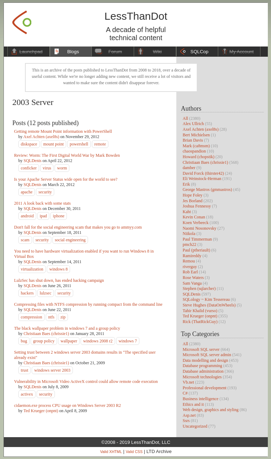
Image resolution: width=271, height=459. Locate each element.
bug (24, 341)
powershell (79, 144)
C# (185, 393)
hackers (27, 293)
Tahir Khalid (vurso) (200, 310)
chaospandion (194, 151)
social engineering (70, 239)
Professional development (204, 387)
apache (26, 192)
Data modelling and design (205, 360)
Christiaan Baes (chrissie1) (205, 162)
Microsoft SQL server (201, 349)
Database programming (202, 365)
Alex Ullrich (193, 123)
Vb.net (188, 382)
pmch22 (189, 244)
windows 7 (128, 341)
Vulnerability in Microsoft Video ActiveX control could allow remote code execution (86, 381)
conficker (29, 168)
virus (47, 168)
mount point (53, 144)
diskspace (29, 144)
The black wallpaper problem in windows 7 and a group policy (67, 328)
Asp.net (189, 415)
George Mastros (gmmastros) (207, 189)
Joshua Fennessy (197, 206)
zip (63, 317)
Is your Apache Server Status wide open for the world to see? (66, 179)
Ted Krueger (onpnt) (200, 316)
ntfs (51, 317)
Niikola (189, 233)
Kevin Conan (194, 217)
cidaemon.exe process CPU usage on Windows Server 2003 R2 (67, 405)
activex (27, 394)
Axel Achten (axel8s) (201, 129)
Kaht (187, 211)
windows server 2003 (52, 370)
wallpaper (69, 341)
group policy (44, 341)
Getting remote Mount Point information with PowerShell (63, 131)
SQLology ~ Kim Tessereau (206, 299)
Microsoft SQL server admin (207, 354)
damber (189, 167)
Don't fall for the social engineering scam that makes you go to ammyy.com (78, 227)
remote (100, 144)
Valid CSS (134, 451)
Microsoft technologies (202, 376)
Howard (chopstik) (198, 156)
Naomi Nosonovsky (199, 228)
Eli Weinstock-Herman (202, 178)
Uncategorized (195, 426)
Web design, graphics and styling (211, 409)
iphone (58, 215)
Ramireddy (192, 255)
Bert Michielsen (196, 134)
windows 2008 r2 (97, 341)
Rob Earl (190, 271)
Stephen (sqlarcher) (199, 288)
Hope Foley (192, 195)
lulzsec (45, 293)
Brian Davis (193, 140)
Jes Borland (192, 200)
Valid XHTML (111, 451)
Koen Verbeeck (195, 222)
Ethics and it (193, 404)
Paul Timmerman (197, 239)
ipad (43, 215)
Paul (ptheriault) (196, 250)
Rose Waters (193, 277)
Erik (186, 184)
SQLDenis (192, 294)
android (27, 215)
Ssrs (186, 420)
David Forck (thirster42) (203, 173)
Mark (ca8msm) (196, 145)
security (45, 192)
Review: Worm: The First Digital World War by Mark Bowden (67, 155)
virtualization (32, 269)
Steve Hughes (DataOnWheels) (209, 305)
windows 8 (58, 269)
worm (62, 168)
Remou (189, 261)
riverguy (190, 266)
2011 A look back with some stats (42, 203)
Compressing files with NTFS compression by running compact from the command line (88, 304)
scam (25, 239)
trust (24, 370)
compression (31, 317)
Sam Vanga (192, 283)
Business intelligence (201, 398)
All (185, 118)
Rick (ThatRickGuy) (200, 321)
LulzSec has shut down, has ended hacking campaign (59, 280)
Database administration (203, 371)
